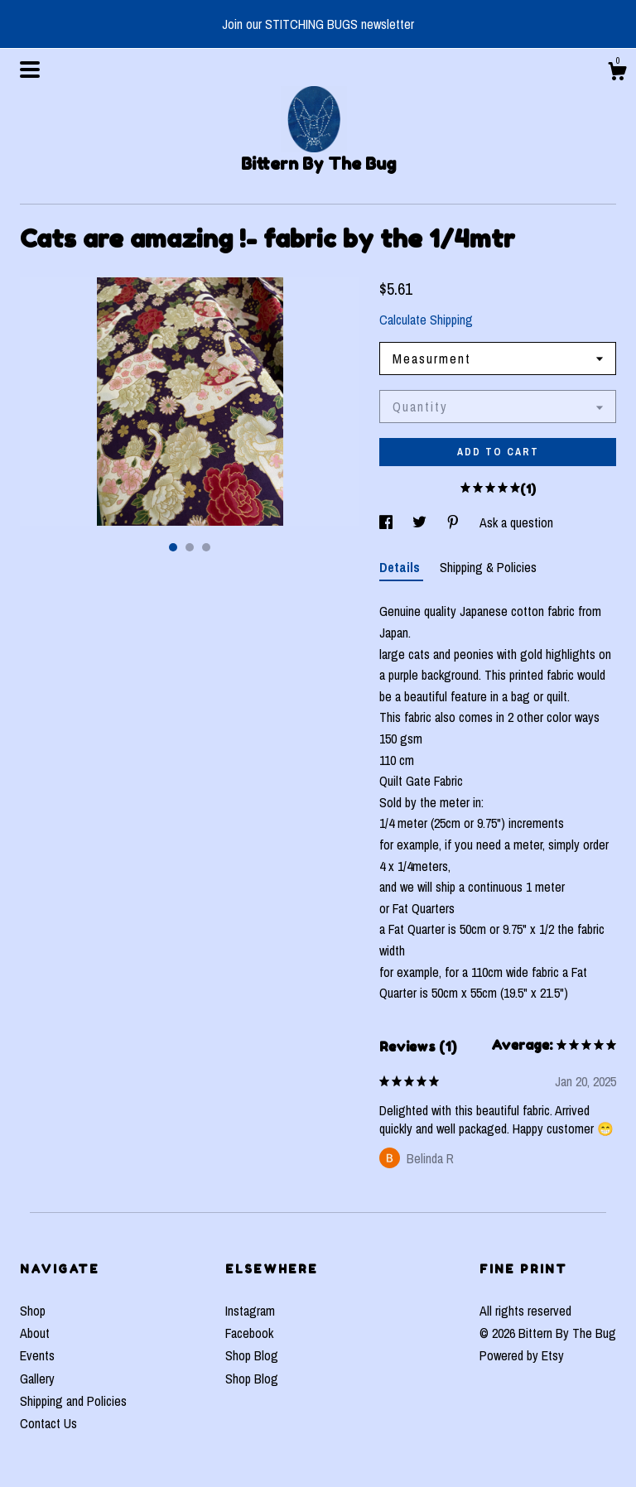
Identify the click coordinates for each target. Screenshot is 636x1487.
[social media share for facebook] (387, 522)
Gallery (37, 1378)
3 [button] (206, 547)
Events (37, 1355)
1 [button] (173, 547)
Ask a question (516, 522)
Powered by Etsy (521, 1355)
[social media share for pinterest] (454, 522)
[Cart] (617, 73)
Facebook (249, 1333)
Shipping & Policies (488, 567)
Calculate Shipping (426, 319)
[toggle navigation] (30, 69)
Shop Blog (251, 1355)
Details (401, 567)
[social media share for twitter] (421, 522)
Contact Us (48, 1423)
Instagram (250, 1311)
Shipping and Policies (73, 1401)
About (35, 1333)
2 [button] (190, 547)
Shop (33, 1311)
